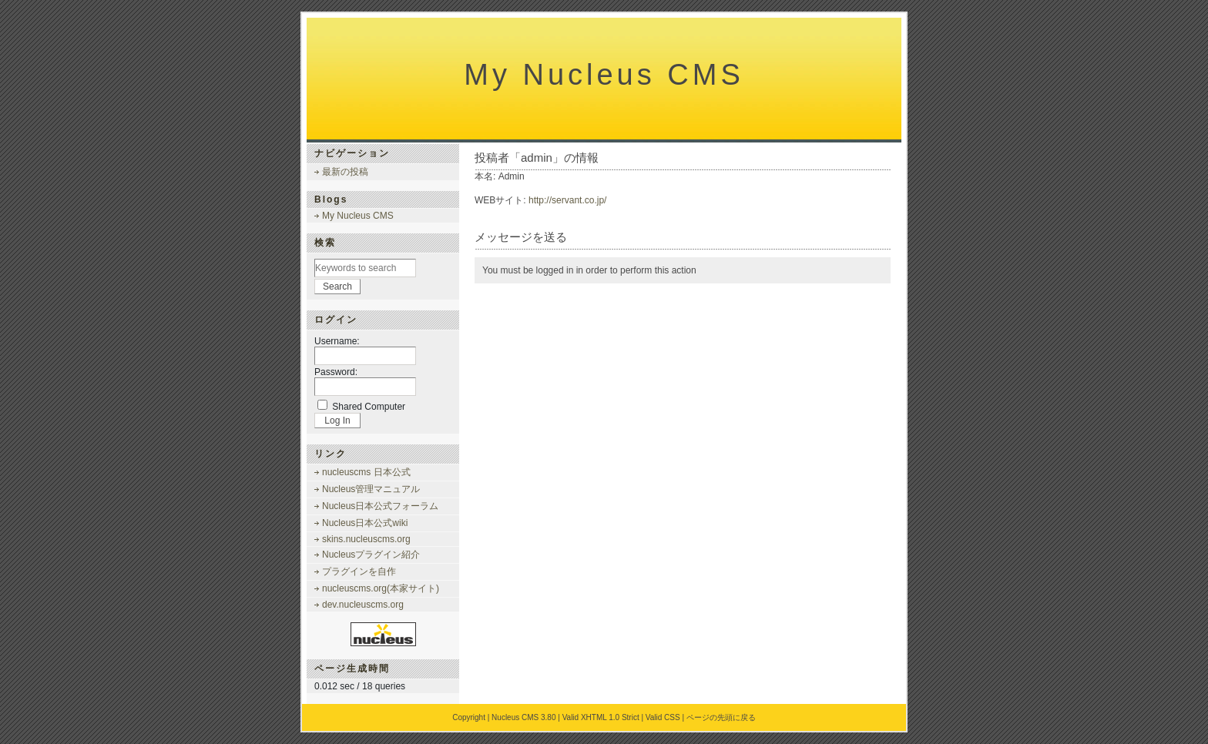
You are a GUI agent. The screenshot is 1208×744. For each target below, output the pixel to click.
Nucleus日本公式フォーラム (380, 506)
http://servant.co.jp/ (567, 200)
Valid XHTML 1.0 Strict (600, 717)
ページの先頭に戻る (721, 717)
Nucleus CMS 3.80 (523, 717)
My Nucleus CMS (604, 75)
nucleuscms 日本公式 (366, 472)
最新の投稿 (345, 171)
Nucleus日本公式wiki (365, 523)
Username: (337, 341)
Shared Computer (368, 406)
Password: (335, 372)
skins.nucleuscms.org (366, 539)
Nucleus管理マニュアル (371, 489)
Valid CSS (663, 717)
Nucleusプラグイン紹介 (371, 554)
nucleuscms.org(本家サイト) (380, 588)
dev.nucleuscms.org (363, 604)
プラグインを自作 (359, 571)
